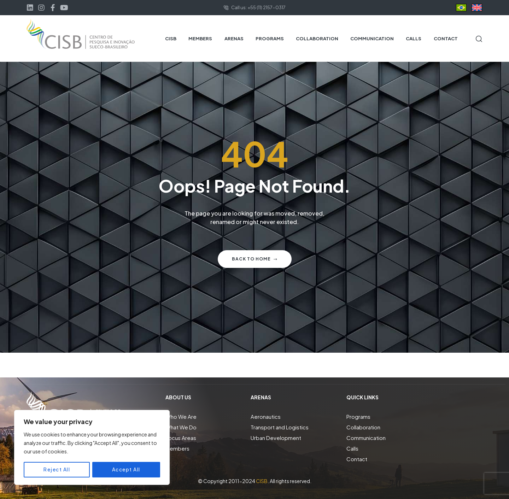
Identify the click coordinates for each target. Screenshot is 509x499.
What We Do (181, 427)
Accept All (126, 469)
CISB (262, 481)
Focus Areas (180, 437)
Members (177, 448)
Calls (352, 448)
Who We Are (181, 416)
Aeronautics (266, 416)
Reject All (56, 469)
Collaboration (363, 427)
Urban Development (276, 437)
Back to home (254, 259)
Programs (358, 416)
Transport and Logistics (280, 427)
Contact (356, 459)
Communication (366, 437)
